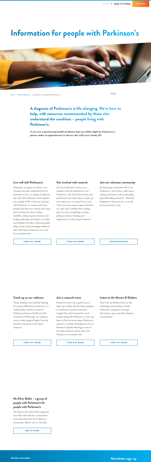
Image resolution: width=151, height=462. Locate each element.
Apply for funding (122, 3)
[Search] (107, 4)
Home (13, 95)
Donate (140, 3)
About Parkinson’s (24, 95)
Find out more (32, 241)
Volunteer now (119, 241)
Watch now (32, 430)
